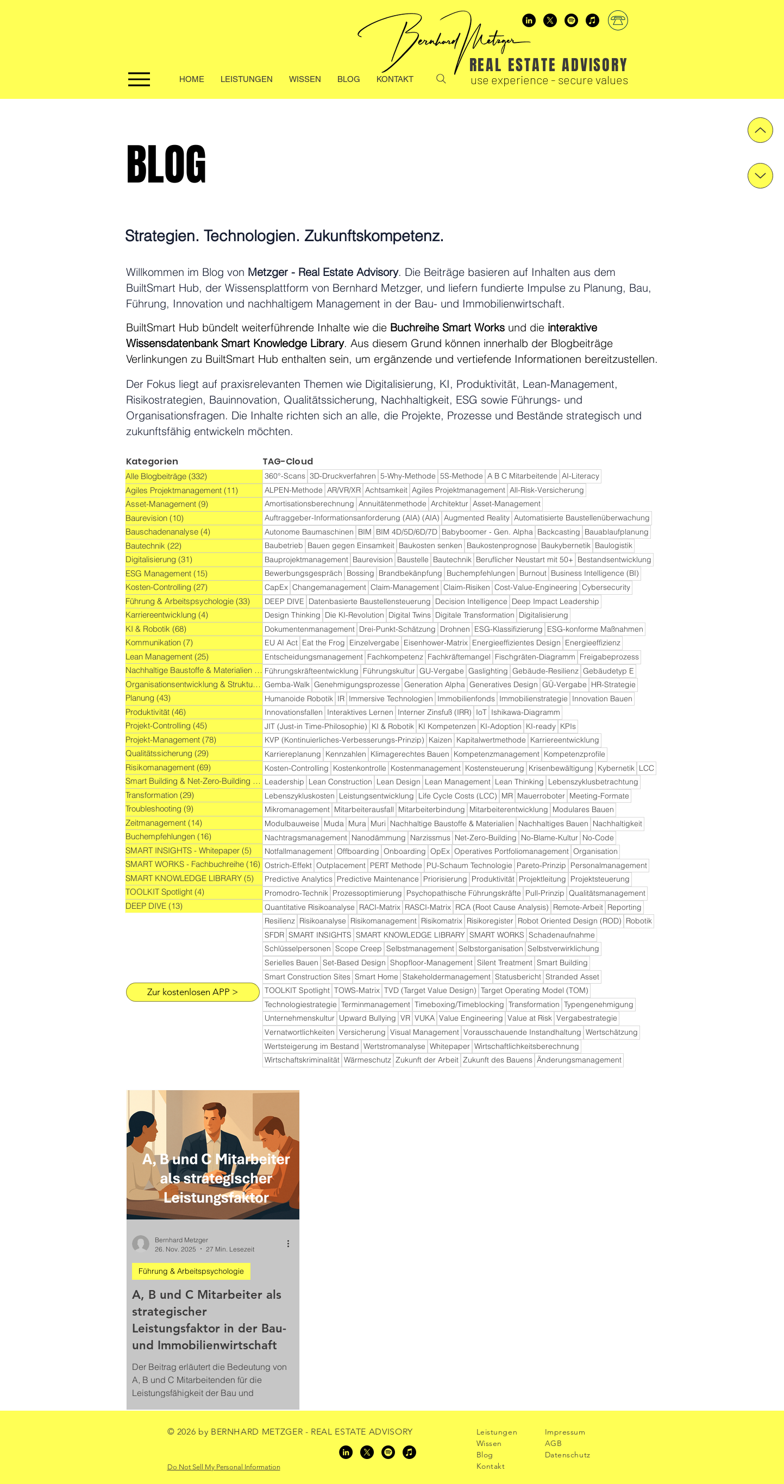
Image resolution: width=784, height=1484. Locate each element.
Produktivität (493, 879)
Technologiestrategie (301, 1004)
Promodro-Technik (296, 893)
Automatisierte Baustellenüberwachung (582, 518)
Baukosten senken (430, 545)
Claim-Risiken (466, 587)
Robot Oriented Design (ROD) (570, 921)
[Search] (441, 78)
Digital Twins (409, 615)
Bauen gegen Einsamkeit (351, 545)
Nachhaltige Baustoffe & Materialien (452, 823)
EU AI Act (281, 642)
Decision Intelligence (471, 601)
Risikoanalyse (322, 921)
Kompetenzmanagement (497, 754)
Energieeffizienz (592, 642)
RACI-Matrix (379, 907)
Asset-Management (507, 503)
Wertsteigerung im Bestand (312, 1046)
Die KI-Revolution (354, 615)
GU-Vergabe (441, 671)
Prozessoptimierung (367, 893)
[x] (550, 20)
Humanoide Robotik (299, 698)
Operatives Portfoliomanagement (511, 851)
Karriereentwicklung (564, 740)
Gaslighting (488, 671)
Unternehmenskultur (300, 1018)
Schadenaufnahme (562, 935)
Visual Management (424, 1032)
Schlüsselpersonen (298, 948)
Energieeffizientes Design (516, 642)
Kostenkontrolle (359, 768)
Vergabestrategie (586, 1018)
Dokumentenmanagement (310, 629)
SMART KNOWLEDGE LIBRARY (410, 935)
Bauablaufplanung (617, 532)
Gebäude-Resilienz (545, 671)
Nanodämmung (379, 837)
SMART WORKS (496, 935)
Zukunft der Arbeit (427, 1060)
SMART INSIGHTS (320, 935)
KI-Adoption (501, 726)
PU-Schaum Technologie (469, 865)
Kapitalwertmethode (491, 740)
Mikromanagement (297, 809)
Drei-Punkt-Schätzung (397, 629)
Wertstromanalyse (394, 1046)
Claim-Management (405, 587)
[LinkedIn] (529, 20)
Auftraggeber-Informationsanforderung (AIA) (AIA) (352, 518)
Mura (357, 823)
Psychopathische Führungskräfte (463, 893)
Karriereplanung (293, 754)
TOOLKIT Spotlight (297, 990)
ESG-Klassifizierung (508, 629)
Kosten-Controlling (297, 768)
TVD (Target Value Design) (430, 990)
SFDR (274, 935)
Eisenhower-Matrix (436, 642)
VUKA (425, 1018)
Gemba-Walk (287, 684)
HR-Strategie (613, 684)
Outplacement (341, 865)
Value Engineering (471, 1018)
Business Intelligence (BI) (595, 573)
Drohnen (455, 629)
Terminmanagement (375, 1004)
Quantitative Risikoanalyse (310, 907)
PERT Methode (396, 865)
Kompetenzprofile (574, 754)
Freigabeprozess (609, 657)
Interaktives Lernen (360, 712)
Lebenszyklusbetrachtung (593, 782)
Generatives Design (503, 684)
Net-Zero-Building (486, 837)
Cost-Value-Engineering (536, 587)
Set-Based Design (354, 962)
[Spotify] (571, 20)
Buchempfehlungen (481, 573)
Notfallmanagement (299, 851)
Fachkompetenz (395, 657)
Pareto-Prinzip (541, 865)
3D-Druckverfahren (343, 476)
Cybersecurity (606, 587)
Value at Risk (529, 1018)
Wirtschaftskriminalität (302, 1060)
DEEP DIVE (284, 601)
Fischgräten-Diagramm (535, 657)
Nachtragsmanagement (306, 837)
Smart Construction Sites (307, 977)
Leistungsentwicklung (376, 796)
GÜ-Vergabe (564, 684)
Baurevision (373, 559)
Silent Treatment (504, 962)
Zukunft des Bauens (497, 1060)
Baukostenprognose (502, 545)
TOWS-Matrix (357, 990)
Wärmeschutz (367, 1060)
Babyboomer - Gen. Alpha (487, 532)
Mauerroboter (541, 796)
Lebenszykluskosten (300, 796)
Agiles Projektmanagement (458, 490)
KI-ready (541, 726)
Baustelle (413, 559)
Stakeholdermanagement (447, 977)
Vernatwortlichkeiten (300, 1032)
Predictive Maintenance (378, 879)
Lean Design (399, 782)
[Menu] (139, 79)
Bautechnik (452, 559)
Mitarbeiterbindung (431, 809)
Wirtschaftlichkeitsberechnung (526, 1046)
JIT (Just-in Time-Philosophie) (316, 726)
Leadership (284, 782)
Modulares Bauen (583, 809)
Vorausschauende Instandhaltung (522, 1032)
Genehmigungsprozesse (357, 684)
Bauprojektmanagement (306, 559)
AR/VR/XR (344, 490)
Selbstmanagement (420, 948)
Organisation (595, 851)
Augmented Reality (477, 518)
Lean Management (458, 782)
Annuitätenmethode (393, 503)
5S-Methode (461, 476)
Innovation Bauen (602, 698)
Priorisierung (445, 879)
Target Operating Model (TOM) (534, 990)
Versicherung (362, 1032)
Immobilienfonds (466, 698)
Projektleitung (542, 879)
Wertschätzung (612, 1032)
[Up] (760, 130)
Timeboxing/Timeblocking (459, 1004)
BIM (365, 532)
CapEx (276, 587)
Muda (334, 823)
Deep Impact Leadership (555, 601)
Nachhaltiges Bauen (553, 823)
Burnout (533, 573)
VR (405, 1018)
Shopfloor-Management (431, 962)
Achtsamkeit (386, 490)
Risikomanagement (383, 921)
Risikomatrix (441, 921)
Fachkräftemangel (459, 657)
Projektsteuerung (600, 879)
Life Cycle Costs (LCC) (457, 796)
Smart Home (376, 977)
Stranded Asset (572, 977)
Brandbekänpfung (410, 573)
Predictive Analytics (299, 879)
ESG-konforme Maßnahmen (595, 629)
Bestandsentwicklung (614, 559)
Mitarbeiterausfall (364, 809)
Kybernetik (616, 768)
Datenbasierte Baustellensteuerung (370, 601)
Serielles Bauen (291, 962)
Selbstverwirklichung (563, 948)
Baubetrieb (284, 545)
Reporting (624, 907)
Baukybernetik (566, 545)
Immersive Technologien (391, 698)
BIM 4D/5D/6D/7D (406, 532)
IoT (481, 712)
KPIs (568, 726)
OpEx (440, 851)
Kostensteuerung (494, 768)
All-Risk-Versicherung (547, 490)
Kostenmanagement (426, 768)
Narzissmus (430, 837)
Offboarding (358, 851)
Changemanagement (329, 587)
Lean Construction (340, 782)
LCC (646, 768)
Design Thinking (293, 615)
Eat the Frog (323, 642)
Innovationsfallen (294, 712)
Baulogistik (613, 545)
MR (507, 796)
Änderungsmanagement (579, 1060)
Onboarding (405, 851)
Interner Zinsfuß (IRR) (435, 712)
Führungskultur (389, 671)
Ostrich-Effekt (288, 865)
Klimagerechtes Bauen (410, 754)
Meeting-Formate (599, 796)
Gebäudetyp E (608, 671)
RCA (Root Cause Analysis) (502, 907)
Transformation (534, 1004)
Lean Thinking (519, 782)
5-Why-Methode (408, 476)
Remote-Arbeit (578, 907)
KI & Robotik (393, 726)
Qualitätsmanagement (607, 893)
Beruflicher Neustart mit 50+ (524, 559)
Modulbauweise (292, 823)
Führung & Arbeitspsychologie (191, 1271)
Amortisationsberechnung (309, 503)
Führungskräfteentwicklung (312, 671)
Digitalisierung (543, 615)
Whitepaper (450, 1046)
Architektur (449, 503)
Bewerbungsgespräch (303, 573)
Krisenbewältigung (561, 768)
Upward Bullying (367, 1018)
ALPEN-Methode (294, 490)
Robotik (639, 921)
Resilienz (280, 921)
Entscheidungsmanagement (314, 657)
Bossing (360, 573)
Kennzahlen (345, 754)
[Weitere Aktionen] (292, 1243)
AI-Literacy (580, 476)
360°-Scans (285, 476)
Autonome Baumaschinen (309, 532)
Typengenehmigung (599, 1004)
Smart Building (562, 962)
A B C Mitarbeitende (522, 476)
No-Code (598, 837)
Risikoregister (490, 921)
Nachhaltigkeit (617, 823)
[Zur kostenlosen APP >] (193, 992)
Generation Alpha (434, 684)
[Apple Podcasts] (592, 20)
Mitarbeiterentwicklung (508, 809)
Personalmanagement (608, 865)
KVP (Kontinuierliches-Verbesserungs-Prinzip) (344, 740)
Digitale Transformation (475, 615)
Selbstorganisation (491, 948)
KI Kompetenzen (447, 726)
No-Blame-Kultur (549, 837)
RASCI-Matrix (428, 907)
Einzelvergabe (374, 642)
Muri (378, 823)
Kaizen (440, 740)
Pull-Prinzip (545, 893)
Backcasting (558, 532)
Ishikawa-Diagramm (525, 712)
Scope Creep (358, 948)
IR (340, 698)
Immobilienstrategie (533, 698)
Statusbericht (518, 977)
